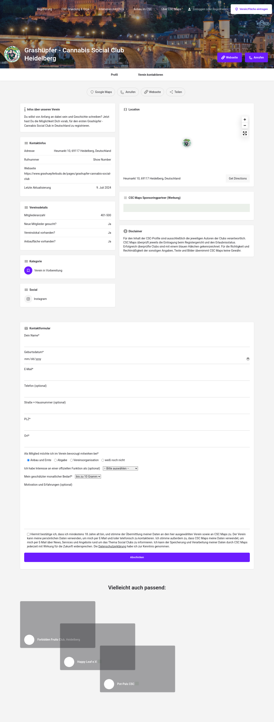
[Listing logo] (12, 54)
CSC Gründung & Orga (75, 9)
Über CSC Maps (171, 9)
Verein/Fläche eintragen (251, 9)
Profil (114, 74)
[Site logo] (18, 8)
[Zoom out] (245, 125)
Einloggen (199, 9)
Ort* (137, 440)
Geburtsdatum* (137, 357)
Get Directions (238, 178)
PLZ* (137, 424)
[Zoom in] (245, 119)
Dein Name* (137, 340)
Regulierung (44, 9)
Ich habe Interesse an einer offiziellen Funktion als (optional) (81, 468)
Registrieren (220, 9)
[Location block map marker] (187, 143)
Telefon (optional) (137, 390)
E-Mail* (137, 374)
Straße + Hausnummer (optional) (137, 407)
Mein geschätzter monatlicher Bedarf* (62, 476)
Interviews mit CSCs (111, 9)
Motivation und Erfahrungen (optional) (137, 506)
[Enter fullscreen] (245, 133)
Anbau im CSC (143, 9)
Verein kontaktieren (150, 74)
